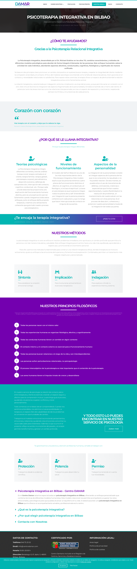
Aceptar (63, 565)
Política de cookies (97, 549)
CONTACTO (119, 4)
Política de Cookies (85, 562)
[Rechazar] (135, 563)
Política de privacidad (98, 546)
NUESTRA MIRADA (99, 4)
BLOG (110, 4)
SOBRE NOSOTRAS (57, 4)
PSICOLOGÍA (71, 4)
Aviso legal (94, 542)
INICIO (45, 4)
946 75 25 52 (26, 542)
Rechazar (74, 565)
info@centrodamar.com (28, 546)
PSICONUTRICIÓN (84, 4)
